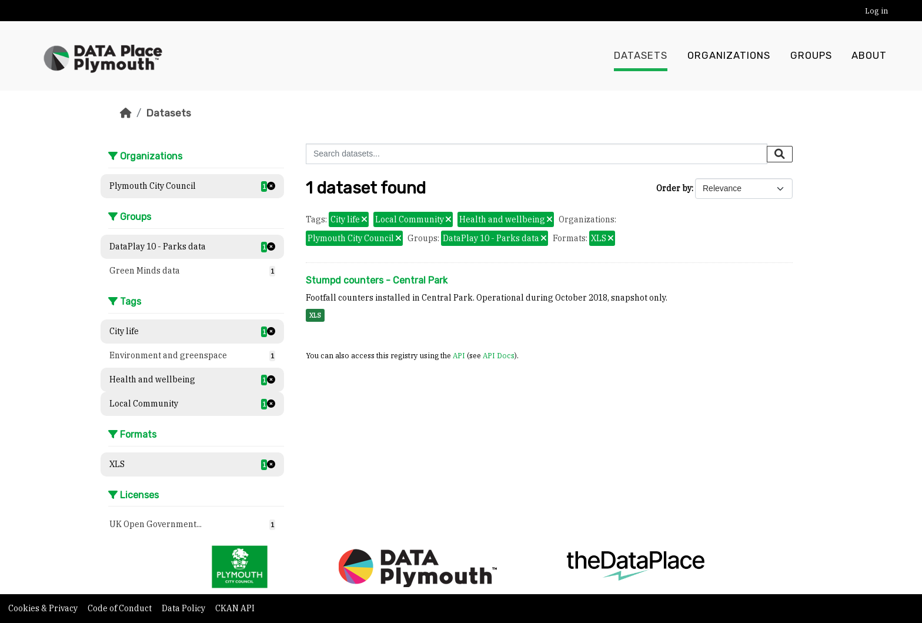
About (869, 56)
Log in (876, 11)
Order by (674, 188)
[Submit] (780, 154)
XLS (315, 315)
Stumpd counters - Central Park (376, 280)
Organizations (728, 56)
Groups (811, 56)
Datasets (640, 56)
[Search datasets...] (536, 154)
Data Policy (184, 608)
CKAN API (235, 608)
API (459, 355)
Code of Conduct (120, 608)
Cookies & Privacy (43, 608)
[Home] (126, 113)
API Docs (499, 355)
